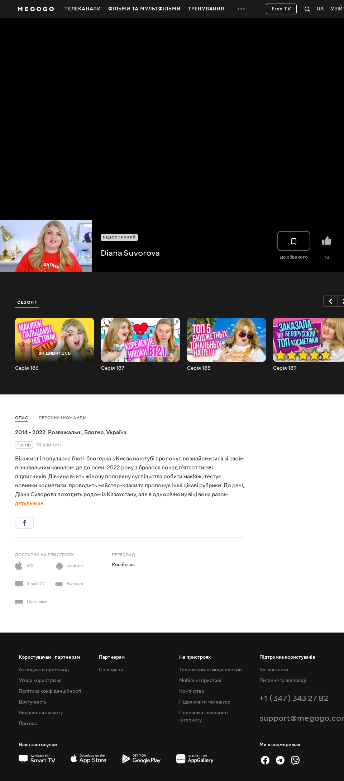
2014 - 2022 (30, 432)
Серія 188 (199, 368)
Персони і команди (62, 418)
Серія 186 (27, 368)
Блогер (94, 432)
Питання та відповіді (282, 680)
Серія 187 (112, 368)
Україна (116, 432)
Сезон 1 (27, 302)
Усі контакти (273, 670)
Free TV (281, 9)
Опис (21, 418)
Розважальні (65, 432)
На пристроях (195, 657)
